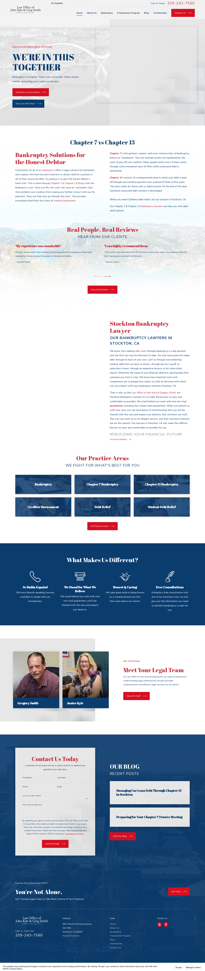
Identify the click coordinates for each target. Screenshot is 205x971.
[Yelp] (159, 924)
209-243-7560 (181, 3)
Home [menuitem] (79, 12)
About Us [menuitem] (92, 12)
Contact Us (115, 947)
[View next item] (107, 276)
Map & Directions (70, 935)
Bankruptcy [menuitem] (107, 12)
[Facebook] (166, 924)
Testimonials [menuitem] (160, 12)
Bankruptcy (115, 931)
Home (113, 923)
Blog (112, 939)
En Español (57, 3)
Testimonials (116, 943)
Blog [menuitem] (146, 12)
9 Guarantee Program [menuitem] (128, 12)
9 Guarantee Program (120, 935)
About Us (114, 927)
